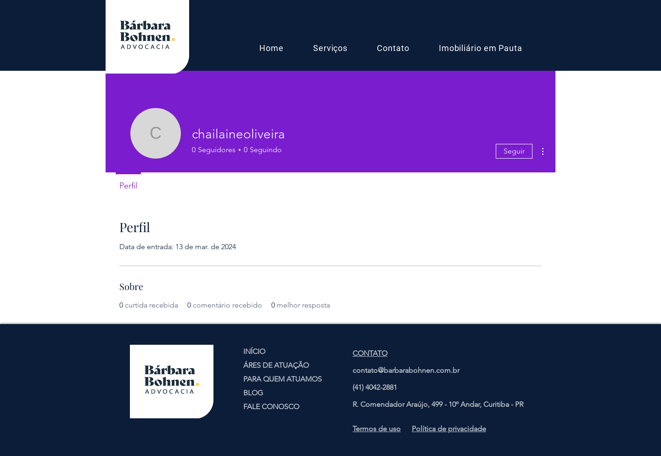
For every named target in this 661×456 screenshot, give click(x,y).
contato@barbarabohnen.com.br (406, 370)
